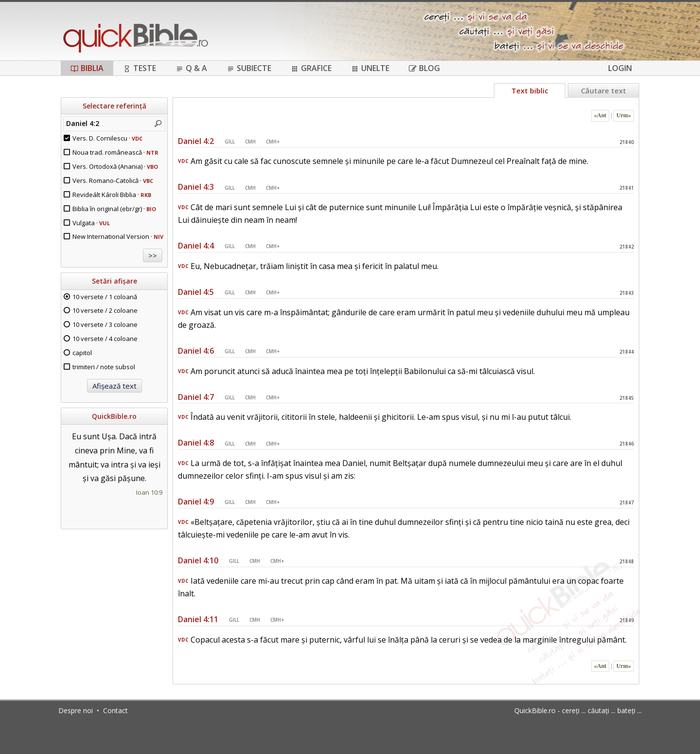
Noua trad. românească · (115, 152)
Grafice (311, 68)
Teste (139, 68)
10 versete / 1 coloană (104, 296)
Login (620, 68)
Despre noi (75, 710)
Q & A (191, 68)
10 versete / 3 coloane (105, 324)
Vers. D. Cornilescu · (107, 138)
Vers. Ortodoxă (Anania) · (115, 166)
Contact (115, 710)
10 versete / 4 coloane (105, 338)
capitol (82, 352)
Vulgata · (91, 222)
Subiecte (249, 68)
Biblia (87, 68)
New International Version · (117, 236)
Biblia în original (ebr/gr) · (114, 208)
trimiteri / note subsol (103, 366)
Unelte (370, 68)
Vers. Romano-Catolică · (112, 180)
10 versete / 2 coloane (105, 310)
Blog (424, 68)
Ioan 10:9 (149, 492)
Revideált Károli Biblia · (111, 194)
